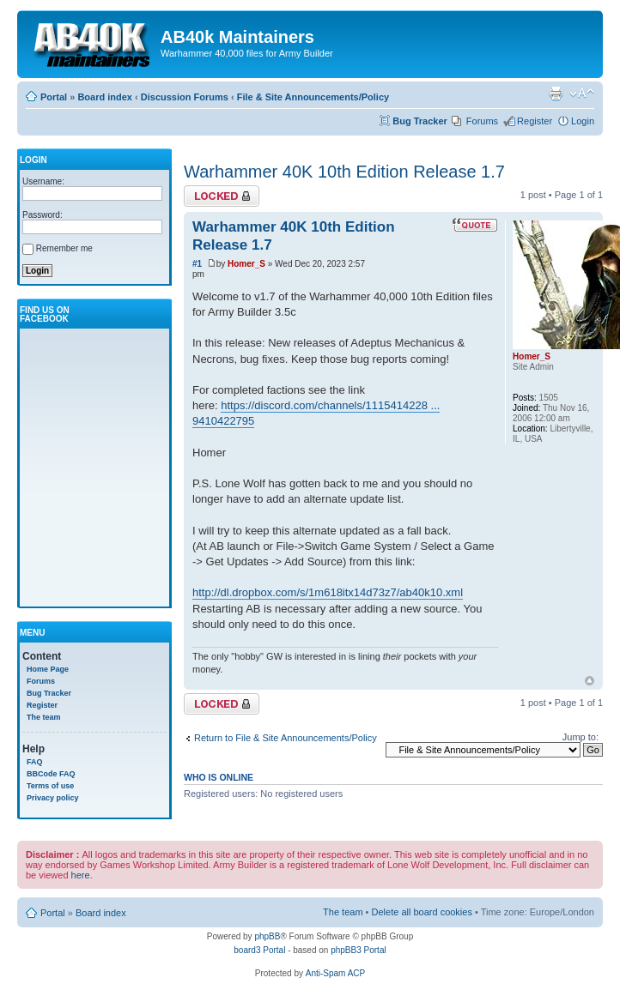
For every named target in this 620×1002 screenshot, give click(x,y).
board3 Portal (259, 950)
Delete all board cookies (422, 912)
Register (534, 121)
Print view (555, 93)
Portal (53, 97)
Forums (482, 121)
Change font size (581, 93)
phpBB (267, 936)
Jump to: (580, 737)
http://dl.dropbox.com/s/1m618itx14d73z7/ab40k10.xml (327, 592)
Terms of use (50, 786)
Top (589, 680)
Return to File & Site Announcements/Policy (285, 738)
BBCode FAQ (51, 774)
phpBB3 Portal (358, 950)
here (80, 875)
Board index (104, 97)
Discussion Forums (184, 97)
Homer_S (246, 264)
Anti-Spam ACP (335, 973)
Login (582, 121)
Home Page (48, 669)
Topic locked (221, 196)
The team (44, 717)
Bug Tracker (419, 121)
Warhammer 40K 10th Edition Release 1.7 (344, 171)
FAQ (35, 762)
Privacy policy (53, 798)
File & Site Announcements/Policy (313, 97)
